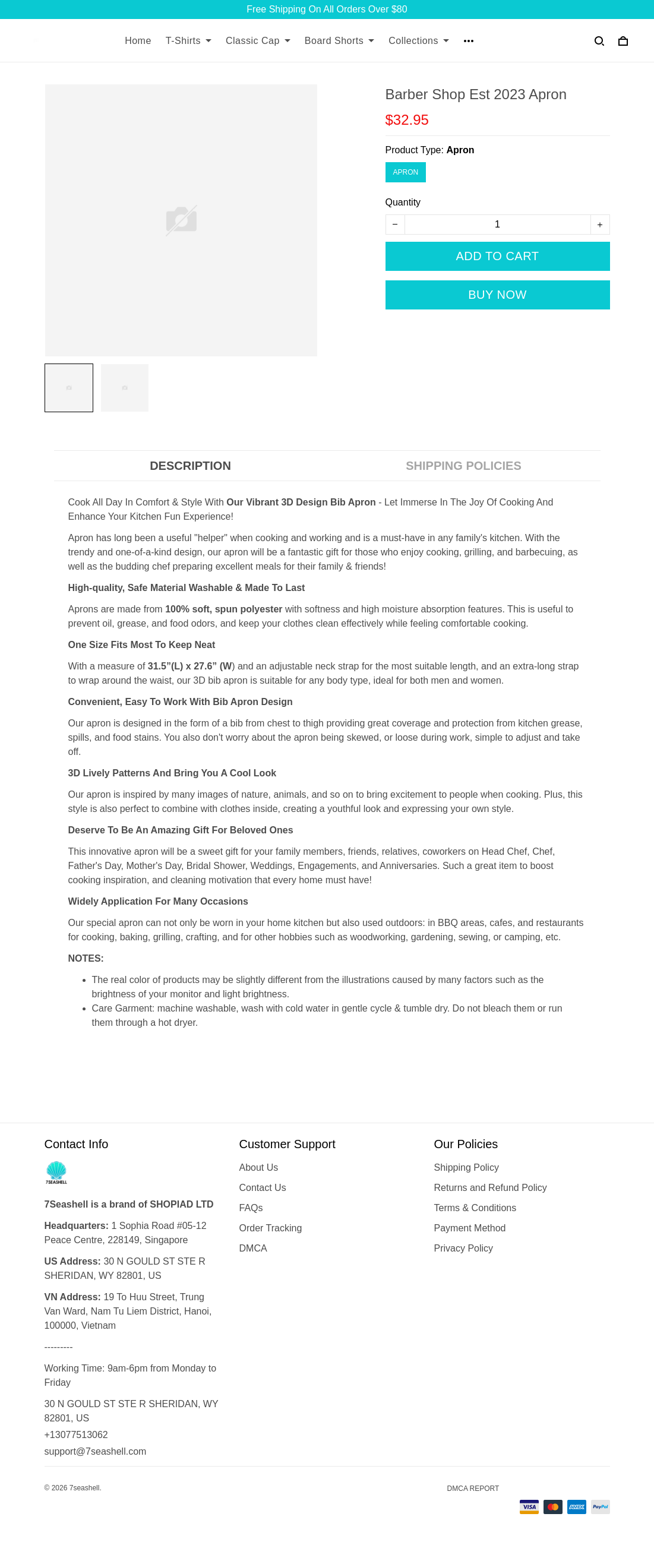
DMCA (253, 1248)
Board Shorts (339, 41)
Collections (418, 41)
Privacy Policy (464, 1248)
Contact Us (262, 1188)
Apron (460, 150)
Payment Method (470, 1228)
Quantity (403, 202)
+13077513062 (76, 1435)
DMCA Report (473, 1488)
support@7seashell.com (96, 1451)
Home (138, 41)
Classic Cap (258, 41)
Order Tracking (270, 1228)
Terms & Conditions (475, 1208)
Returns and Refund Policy (490, 1188)
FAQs (251, 1208)
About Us (259, 1167)
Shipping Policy (466, 1167)
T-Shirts (188, 41)
